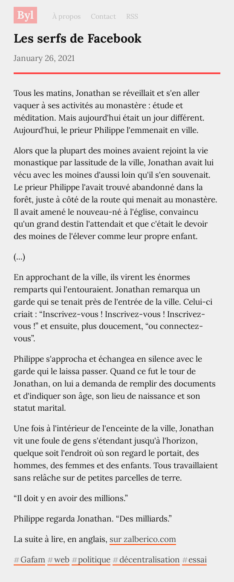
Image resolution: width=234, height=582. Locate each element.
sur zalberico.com (143, 539)
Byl (25, 15)
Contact (103, 16)
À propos (66, 16)
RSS (132, 16)
